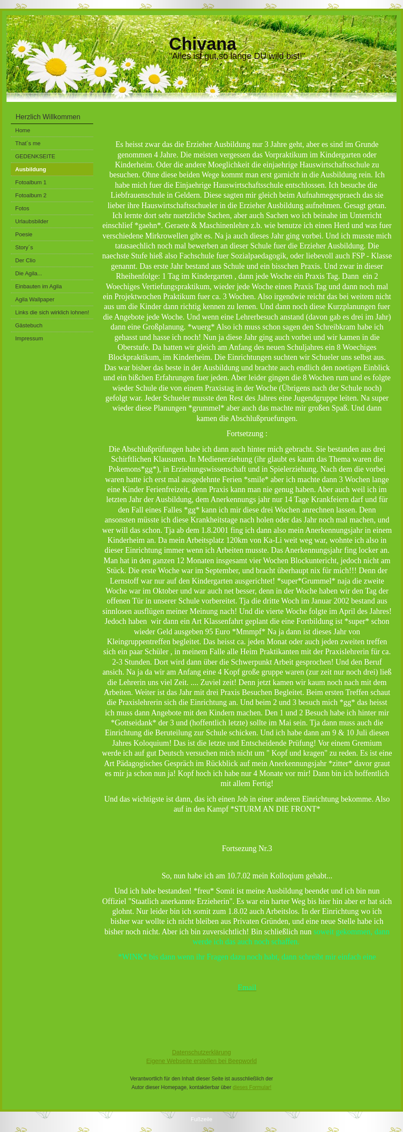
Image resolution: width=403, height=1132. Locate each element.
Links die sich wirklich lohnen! (52, 312)
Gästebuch (28, 325)
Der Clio (25, 260)
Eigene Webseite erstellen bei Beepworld (201, 1060)
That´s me (28, 143)
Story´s (24, 247)
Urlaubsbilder (32, 221)
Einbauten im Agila (38, 286)
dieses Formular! (252, 1087)
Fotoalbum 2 (30, 195)
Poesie (23, 234)
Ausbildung (30, 169)
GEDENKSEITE (35, 156)
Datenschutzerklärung (201, 1052)
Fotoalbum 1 (30, 182)
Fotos (22, 208)
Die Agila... (28, 273)
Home (22, 130)
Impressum (29, 338)
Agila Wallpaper (35, 299)
